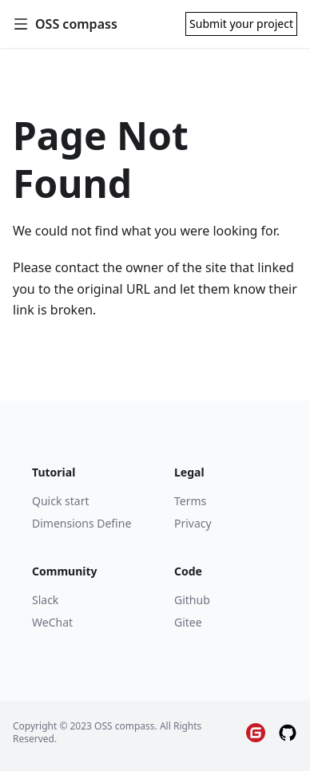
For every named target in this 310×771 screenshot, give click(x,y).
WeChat (52, 622)
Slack (45, 599)
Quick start (60, 500)
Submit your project (241, 23)
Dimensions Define (81, 523)
